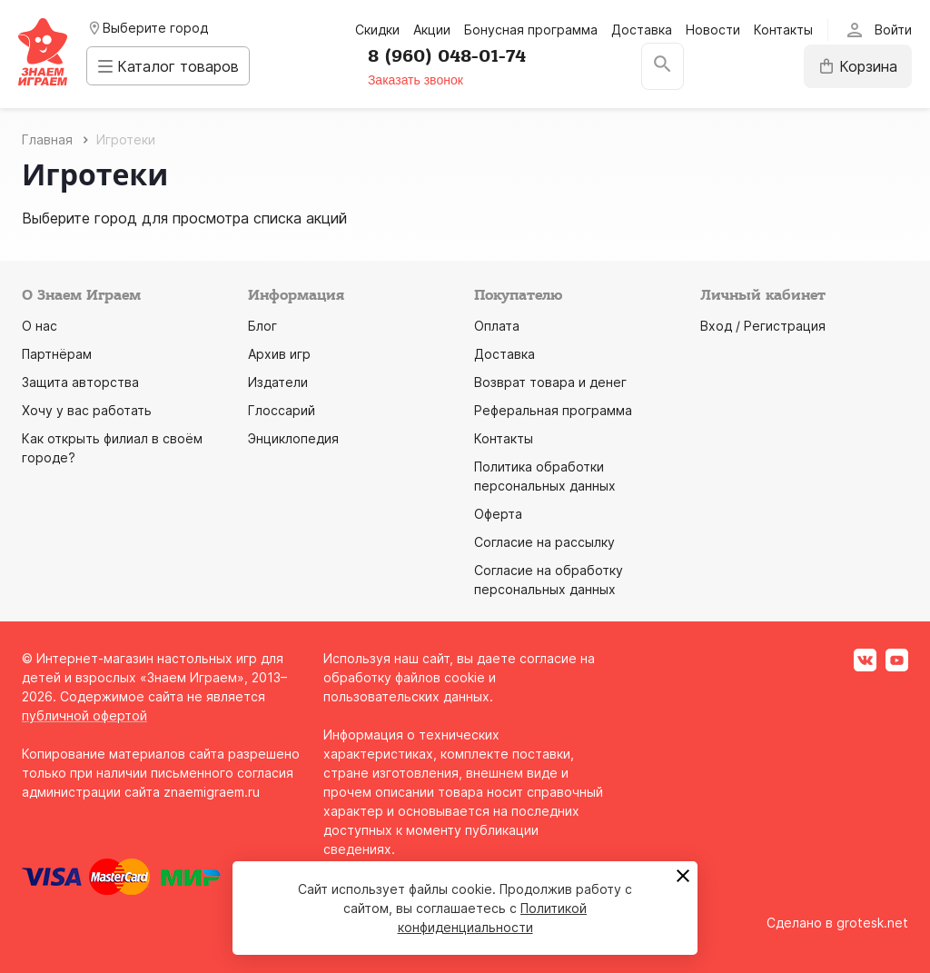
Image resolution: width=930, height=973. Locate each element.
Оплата (496, 325)
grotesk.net (872, 922)
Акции (431, 29)
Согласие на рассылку (544, 542)
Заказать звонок (424, 80)
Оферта (498, 513)
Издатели (278, 382)
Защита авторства (80, 382)
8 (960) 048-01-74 (456, 56)
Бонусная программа (531, 29)
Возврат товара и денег (550, 382)
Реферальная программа (553, 410)
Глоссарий (281, 410)
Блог (262, 325)
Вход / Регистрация (763, 325)
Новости (713, 29)
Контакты (783, 29)
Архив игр (279, 354)
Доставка (641, 29)
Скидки (377, 29)
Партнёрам (57, 354)
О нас (39, 325)
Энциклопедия (293, 438)
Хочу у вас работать (87, 410)
